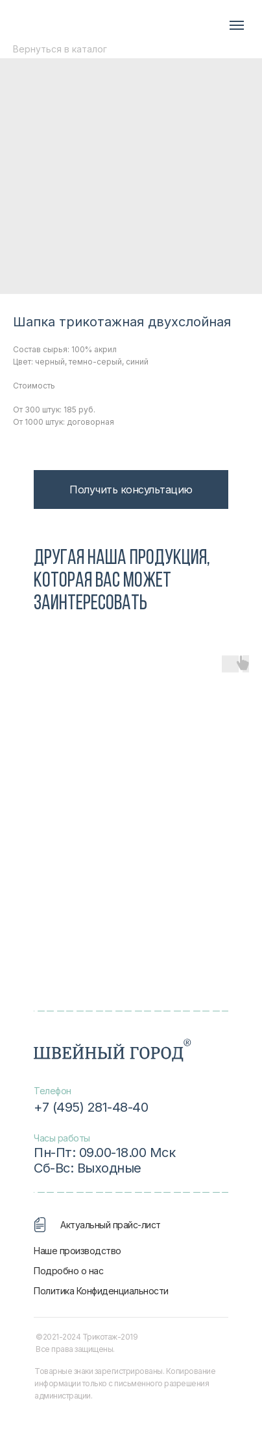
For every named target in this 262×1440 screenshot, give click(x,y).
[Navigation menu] (237, 25)
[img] (85, 24)
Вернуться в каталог (60, 48)
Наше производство (77, 1250)
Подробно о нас (68, 1270)
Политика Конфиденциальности (101, 1290)
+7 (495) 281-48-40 (91, 1107)
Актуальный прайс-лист (110, 1224)
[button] (131, 489)
